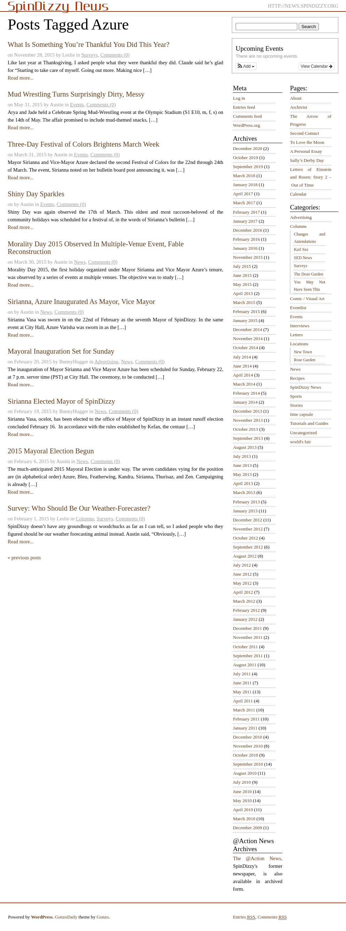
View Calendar (316, 66)
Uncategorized (303, 432)
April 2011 (243, 700)
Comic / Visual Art (307, 298)
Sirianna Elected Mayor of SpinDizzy (61, 401)
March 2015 (244, 302)
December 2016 (247, 230)
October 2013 (245, 429)
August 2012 (245, 556)
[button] (246, 66)
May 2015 (242, 284)
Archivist (298, 107)
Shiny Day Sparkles (36, 194)
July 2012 (242, 565)
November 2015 (247, 257)
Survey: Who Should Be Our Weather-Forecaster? (79, 508)
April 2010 (243, 809)
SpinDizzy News (305, 387)
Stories (296, 405)
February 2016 (246, 239)
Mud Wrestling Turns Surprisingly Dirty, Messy (76, 94)
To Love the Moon (307, 142)
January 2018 (245, 184)
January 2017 (245, 221)
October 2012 (245, 538)
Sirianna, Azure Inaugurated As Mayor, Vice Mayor (81, 301)
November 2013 (247, 420)
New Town (303, 351)
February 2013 (246, 501)
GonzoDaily (66, 917)
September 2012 (248, 547)
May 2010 (242, 800)
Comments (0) (114, 55)
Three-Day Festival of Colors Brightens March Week (83, 144)
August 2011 (244, 664)
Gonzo (103, 917)
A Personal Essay (306, 151)
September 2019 (248, 166)
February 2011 (246, 719)
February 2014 (246, 393)
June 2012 (242, 574)
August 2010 (245, 773)
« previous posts (24, 557)
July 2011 (242, 673)
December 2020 (247, 148)
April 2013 (243, 483)
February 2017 (246, 212)
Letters (296, 334)
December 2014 (247, 329)
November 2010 (247, 746)
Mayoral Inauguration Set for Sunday (61, 351)
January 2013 (245, 510)
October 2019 (245, 157)
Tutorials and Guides (309, 423)
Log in (239, 98)
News (80, 262)
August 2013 (245, 447)
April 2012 (243, 592)
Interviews (299, 325)
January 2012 (245, 619)
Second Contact (304, 133)
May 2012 (242, 583)
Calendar (298, 194)
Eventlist (298, 307)
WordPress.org (246, 125)
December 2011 (247, 628)
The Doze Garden (308, 274)
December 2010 (247, 737)
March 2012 (244, 601)
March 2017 (244, 202)
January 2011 (245, 728)
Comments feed (247, 116)
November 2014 (247, 338)
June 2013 (242, 465)
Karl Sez (301, 249)
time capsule (301, 414)
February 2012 (246, 610)
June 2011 (242, 682)
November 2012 (247, 529)
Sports (296, 396)
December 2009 (247, 827)
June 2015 (242, 275)
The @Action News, (257, 858)
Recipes (297, 378)
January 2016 (245, 248)
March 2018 (244, 175)
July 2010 (242, 782)
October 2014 (245, 347)
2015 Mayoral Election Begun (51, 451)
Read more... (21, 78)
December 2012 (247, 519)
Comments (272, 917)
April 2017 (243, 193)
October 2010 (245, 755)
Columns (85, 518)
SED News (303, 257)
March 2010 (244, 818)
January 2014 (245, 402)
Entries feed (244, 107)
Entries (244, 917)
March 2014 (244, 384)
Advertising (106, 361)
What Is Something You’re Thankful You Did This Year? (89, 44)
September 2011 (248, 655)
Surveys (89, 55)
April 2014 (243, 375)
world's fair (300, 441)
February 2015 (246, 311)
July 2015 (242, 266)
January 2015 (245, 320)
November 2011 (247, 637)
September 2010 (248, 764)
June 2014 (242, 366)
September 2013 (248, 438)
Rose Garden (304, 359)
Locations (299, 343)
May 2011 (242, 691)
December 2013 (247, 411)
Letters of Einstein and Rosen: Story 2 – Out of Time (310, 177)
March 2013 (244, 492)
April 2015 (243, 293)
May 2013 (242, 474)
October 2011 (245, 646)
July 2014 (242, 357)
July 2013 (242, 456)
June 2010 (242, 791)
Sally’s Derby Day (307, 160)
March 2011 (244, 709)
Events (77, 104)
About (295, 98)
